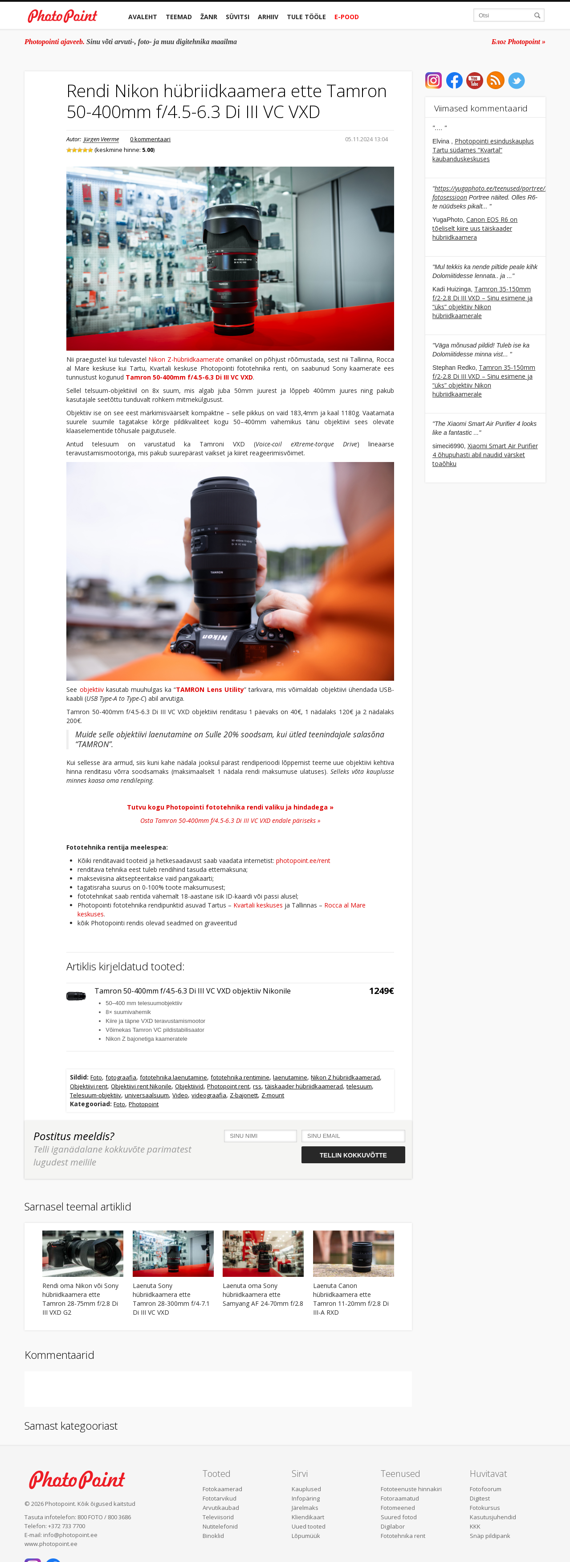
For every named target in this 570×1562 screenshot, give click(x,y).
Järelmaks (305, 1508)
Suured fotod (399, 1517)
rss (257, 1086)
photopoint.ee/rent (303, 860)
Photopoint (144, 1104)
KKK (475, 1526)
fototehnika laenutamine (173, 1077)
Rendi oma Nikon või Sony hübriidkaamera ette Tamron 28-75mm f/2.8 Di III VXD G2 (80, 1299)
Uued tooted (309, 1526)
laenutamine (290, 1077)
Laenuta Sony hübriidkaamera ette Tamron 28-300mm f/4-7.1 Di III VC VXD (171, 1299)
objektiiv (92, 689)
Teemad (179, 16)
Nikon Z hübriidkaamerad (345, 1077)
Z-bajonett (244, 1095)
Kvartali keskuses (258, 905)
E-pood (346, 16)
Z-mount (272, 1095)
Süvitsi (237, 16)
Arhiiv (268, 16)
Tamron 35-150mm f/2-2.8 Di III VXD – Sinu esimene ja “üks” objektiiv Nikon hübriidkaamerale (482, 302)
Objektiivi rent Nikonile (141, 1086)
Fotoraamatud (400, 1498)
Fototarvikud (219, 1498)
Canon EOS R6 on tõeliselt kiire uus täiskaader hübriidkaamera (474, 228)
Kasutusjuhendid (493, 1517)
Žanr (208, 16)
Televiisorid (218, 1517)
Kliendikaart (308, 1517)
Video (180, 1095)
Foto (96, 1077)
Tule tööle (306, 16)
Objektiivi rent (88, 1086)
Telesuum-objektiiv (95, 1095)
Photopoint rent (228, 1086)
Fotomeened (398, 1508)
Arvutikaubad (221, 1508)
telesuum (359, 1086)
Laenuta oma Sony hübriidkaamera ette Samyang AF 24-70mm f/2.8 (263, 1294)
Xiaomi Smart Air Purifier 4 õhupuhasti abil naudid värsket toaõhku (485, 455)
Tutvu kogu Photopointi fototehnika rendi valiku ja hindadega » (230, 807)
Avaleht (142, 16)
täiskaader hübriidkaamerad (304, 1086)
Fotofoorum (485, 1489)
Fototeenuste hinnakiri (411, 1489)
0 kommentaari (150, 139)
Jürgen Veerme (101, 139)
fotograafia (121, 1077)
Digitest (480, 1498)
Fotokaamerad (222, 1489)
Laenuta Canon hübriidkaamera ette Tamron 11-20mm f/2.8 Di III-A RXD (351, 1299)
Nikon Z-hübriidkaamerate (186, 359)
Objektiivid (189, 1086)
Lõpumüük (306, 1536)
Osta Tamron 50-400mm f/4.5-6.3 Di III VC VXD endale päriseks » (230, 820)
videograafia (208, 1095)
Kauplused (306, 1489)
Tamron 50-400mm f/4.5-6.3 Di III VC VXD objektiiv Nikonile (192, 991)
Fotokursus (485, 1508)
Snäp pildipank (490, 1536)
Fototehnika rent (403, 1536)
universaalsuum (147, 1095)
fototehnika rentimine (240, 1077)
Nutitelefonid (220, 1526)
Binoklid (213, 1536)
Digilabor (393, 1526)
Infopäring (306, 1498)
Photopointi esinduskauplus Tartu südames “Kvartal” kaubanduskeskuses (483, 150)
